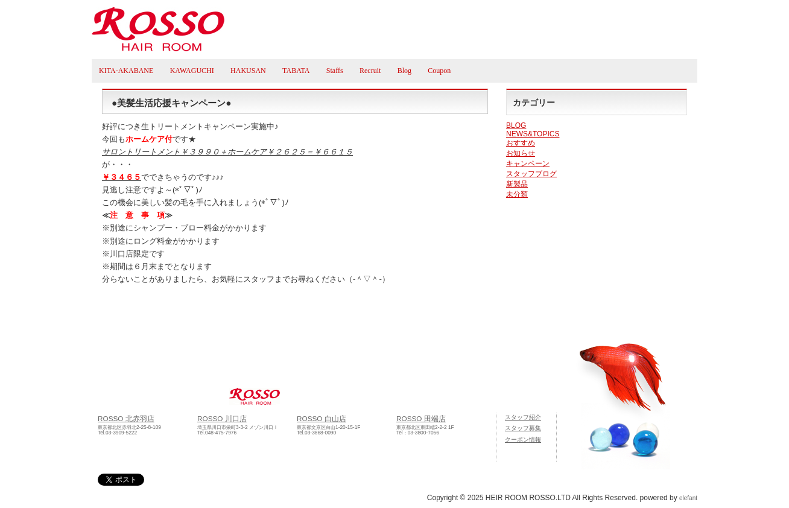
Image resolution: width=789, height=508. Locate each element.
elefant (688, 498)
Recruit (370, 70)
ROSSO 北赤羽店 (126, 418)
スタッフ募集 (523, 428)
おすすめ (520, 143)
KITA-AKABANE (126, 70)
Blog (404, 70)
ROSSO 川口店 (222, 418)
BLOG (516, 125)
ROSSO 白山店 (321, 418)
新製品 (517, 184)
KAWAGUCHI (192, 70)
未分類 (517, 194)
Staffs (334, 70)
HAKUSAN (248, 70)
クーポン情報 (523, 439)
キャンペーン (528, 163)
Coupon (439, 70)
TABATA (295, 70)
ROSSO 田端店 (421, 418)
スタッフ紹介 (523, 417)
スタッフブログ (531, 174)
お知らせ (520, 153)
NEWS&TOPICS (532, 134)
